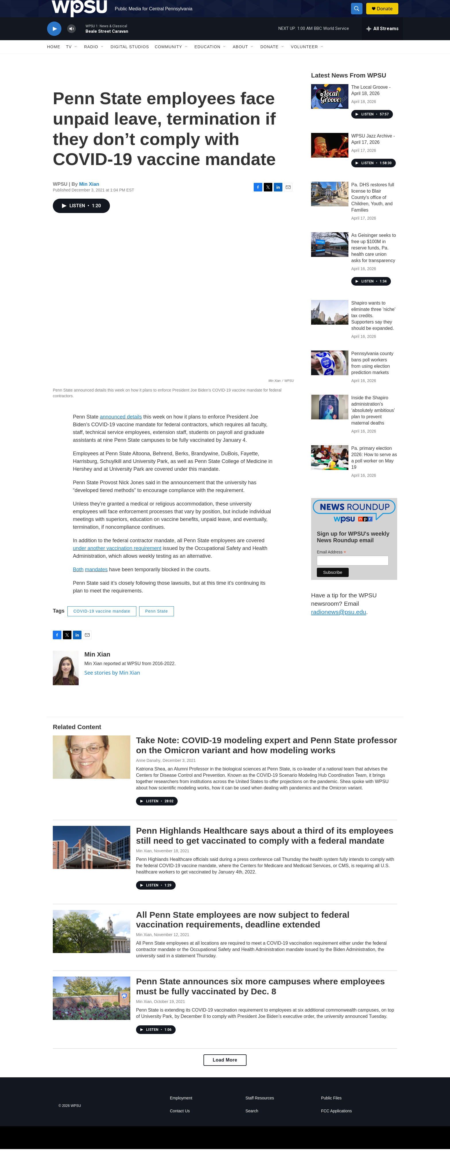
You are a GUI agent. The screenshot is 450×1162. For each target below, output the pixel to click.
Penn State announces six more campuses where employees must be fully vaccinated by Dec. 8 (260, 999)
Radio (91, 59)
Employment (181, 1111)
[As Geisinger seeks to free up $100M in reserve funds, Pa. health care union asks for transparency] (329, 257)
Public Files (331, 1111)
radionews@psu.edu (338, 624)
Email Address (331, 565)
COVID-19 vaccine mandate (101, 624)
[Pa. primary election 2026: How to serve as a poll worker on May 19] (329, 470)
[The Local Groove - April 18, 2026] (329, 109)
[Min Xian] (66, 681)
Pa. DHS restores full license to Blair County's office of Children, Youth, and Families (372, 210)
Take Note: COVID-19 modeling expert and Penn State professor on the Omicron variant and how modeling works (266, 758)
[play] (54, 41)
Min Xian (89, 197)
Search (251, 1124)
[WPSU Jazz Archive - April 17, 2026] (329, 158)
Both (78, 582)
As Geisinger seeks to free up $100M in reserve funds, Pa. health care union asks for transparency (373, 261)
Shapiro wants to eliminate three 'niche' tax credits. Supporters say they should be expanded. (373, 328)
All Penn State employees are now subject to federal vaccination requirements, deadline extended (243, 932)
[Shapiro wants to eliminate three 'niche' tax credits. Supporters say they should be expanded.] (329, 325)
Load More (225, 1072)
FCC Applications (336, 1124)
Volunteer (304, 59)
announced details (121, 430)
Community (168, 59)
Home (53, 59)
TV (69, 59)
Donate (388, 15)
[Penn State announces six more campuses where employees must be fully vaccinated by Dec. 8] (91, 1011)
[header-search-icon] (359, 15)
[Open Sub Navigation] (76, 59)
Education (207, 59)
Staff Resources (259, 1111)
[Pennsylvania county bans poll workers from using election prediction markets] (329, 375)
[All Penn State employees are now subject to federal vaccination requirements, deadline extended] (91, 944)
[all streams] (382, 41)
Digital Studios (129, 59)
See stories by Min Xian (112, 685)
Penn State (156, 624)
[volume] (71, 41)
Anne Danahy (148, 773)
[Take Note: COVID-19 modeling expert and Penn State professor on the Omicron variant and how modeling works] (91, 769)
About (240, 59)
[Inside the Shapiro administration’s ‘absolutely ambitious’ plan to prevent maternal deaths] (329, 420)
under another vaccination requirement (117, 561)
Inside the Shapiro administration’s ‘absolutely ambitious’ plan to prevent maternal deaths (373, 423)
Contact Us (180, 1124)
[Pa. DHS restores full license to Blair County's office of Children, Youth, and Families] (329, 207)
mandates (96, 582)
